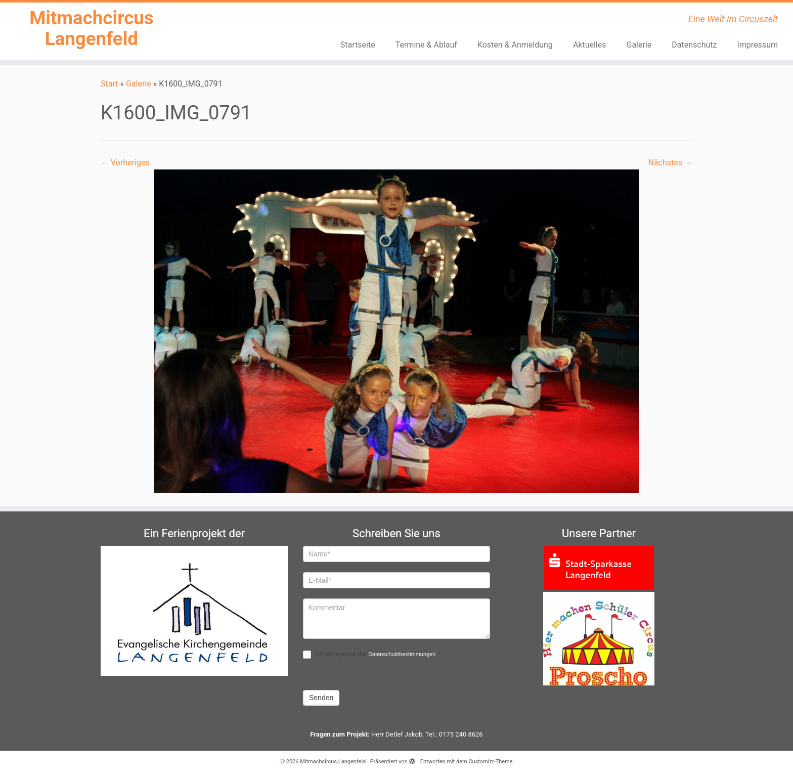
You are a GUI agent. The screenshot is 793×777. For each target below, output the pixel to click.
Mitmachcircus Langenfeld (91, 32)
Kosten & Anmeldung (515, 45)
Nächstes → (670, 165)
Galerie (639, 45)
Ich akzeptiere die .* (371, 654)
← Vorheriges (125, 165)
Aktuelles (589, 45)
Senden (321, 698)
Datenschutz (694, 45)
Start (109, 86)
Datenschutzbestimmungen (401, 654)
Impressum (757, 45)
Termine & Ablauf (426, 45)
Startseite (357, 45)
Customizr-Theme (490, 761)
